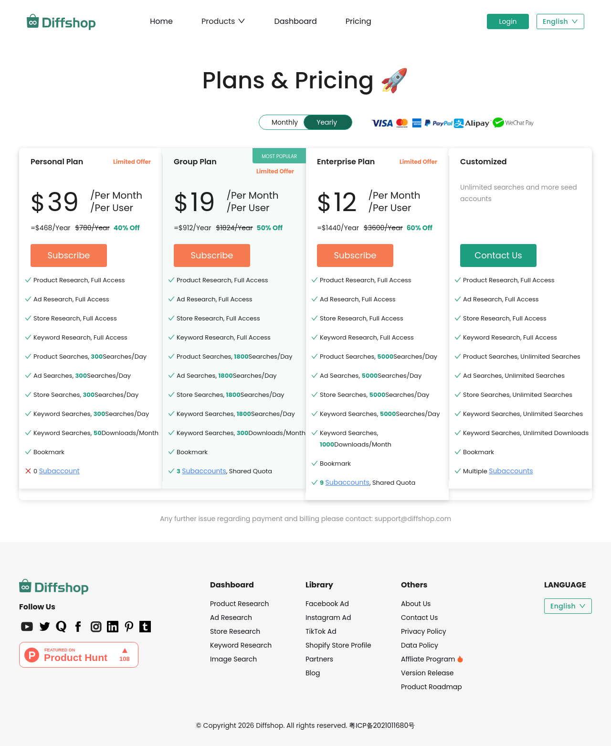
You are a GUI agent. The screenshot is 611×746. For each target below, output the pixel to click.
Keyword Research (241, 645)
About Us (416, 603)
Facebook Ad (327, 603)
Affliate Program (432, 659)
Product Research (239, 603)
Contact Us (419, 617)
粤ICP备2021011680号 (382, 725)
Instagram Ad (328, 617)
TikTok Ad (321, 631)
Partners (319, 659)
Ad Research (231, 617)
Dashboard (295, 21)
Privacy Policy (423, 631)
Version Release (427, 673)
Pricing (358, 21)
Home (161, 21)
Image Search (233, 659)
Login (508, 21)
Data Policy (419, 645)
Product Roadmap (431, 687)
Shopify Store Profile (338, 645)
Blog (313, 673)
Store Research (235, 631)
